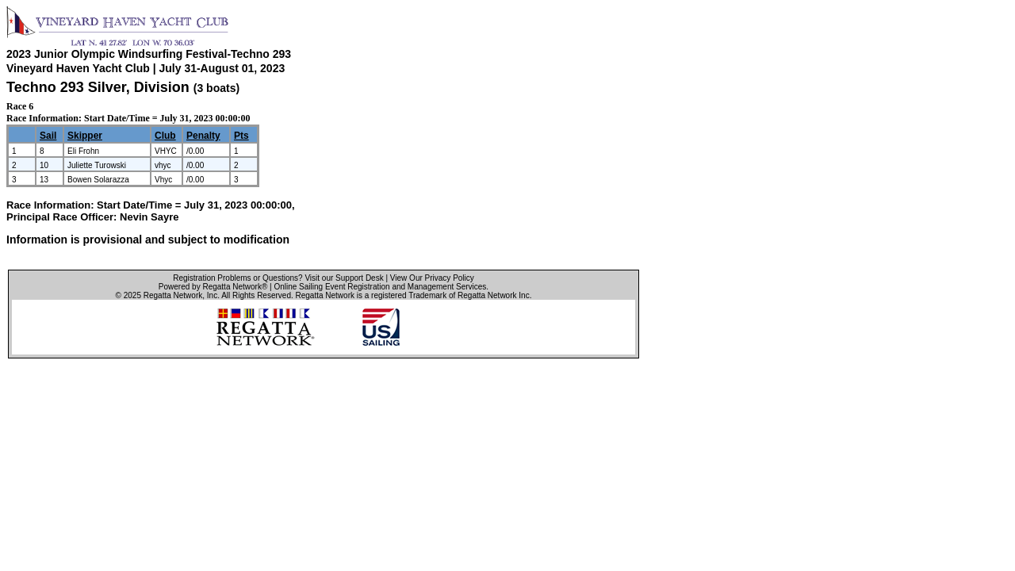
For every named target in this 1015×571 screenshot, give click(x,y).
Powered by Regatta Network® (213, 286)
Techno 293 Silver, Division (99, 87)
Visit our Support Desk (343, 278)
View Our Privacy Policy (432, 278)
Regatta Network (173, 295)
